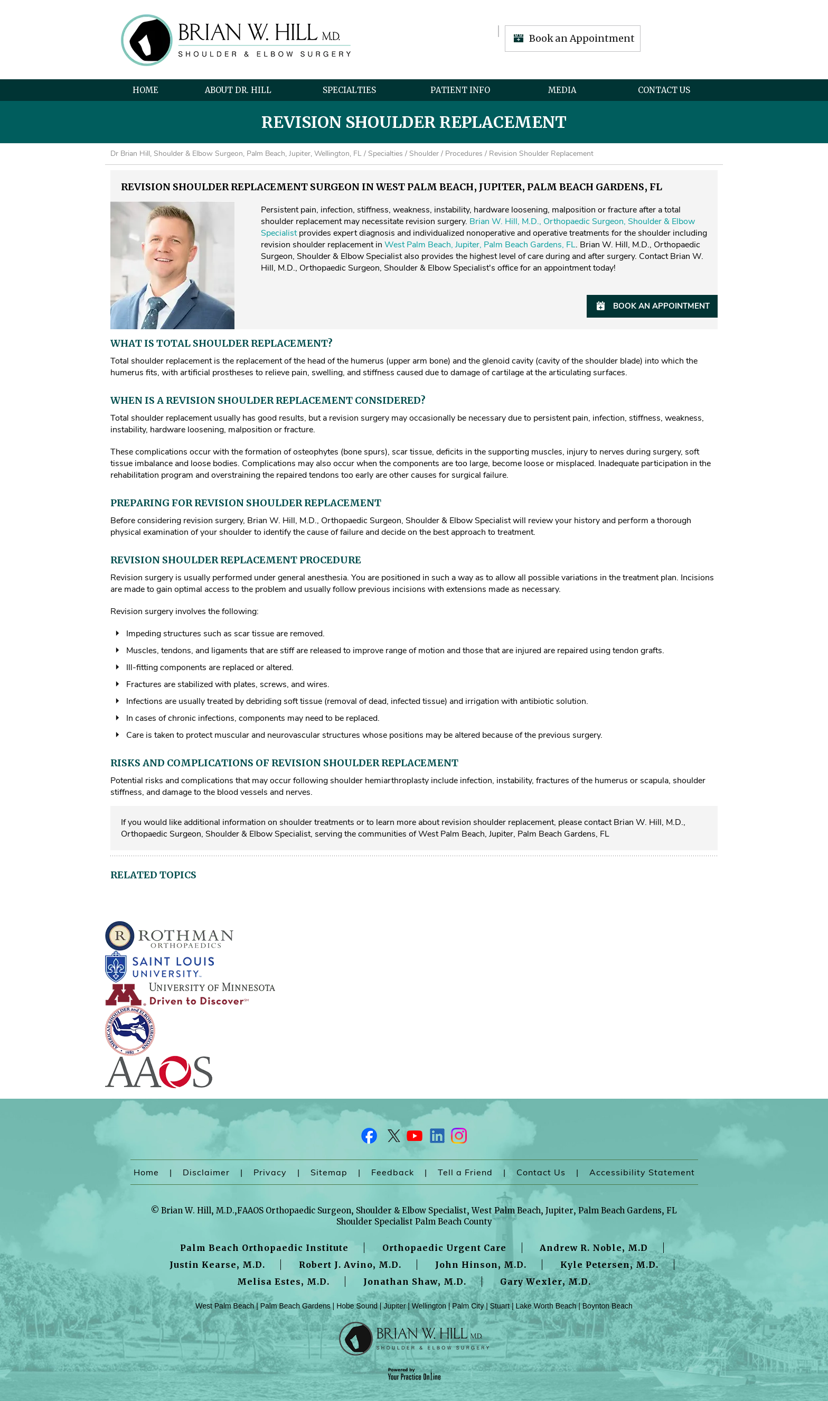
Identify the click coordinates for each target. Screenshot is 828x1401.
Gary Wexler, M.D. (545, 1281)
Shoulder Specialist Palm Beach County (414, 1222)
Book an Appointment (582, 38)
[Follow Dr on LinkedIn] (436, 1138)
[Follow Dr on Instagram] (458, 1138)
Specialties (349, 90)
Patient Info (460, 90)
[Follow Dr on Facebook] (369, 1138)
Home (145, 90)
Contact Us (664, 90)
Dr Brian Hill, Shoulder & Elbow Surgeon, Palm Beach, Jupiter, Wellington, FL (236, 154)
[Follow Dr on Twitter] (391, 1138)
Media (562, 90)
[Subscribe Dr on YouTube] (414, 1138)
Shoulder (424, 154)
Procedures (464, 154)
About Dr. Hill (238, 90)
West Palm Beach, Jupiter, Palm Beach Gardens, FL (480, 244)
